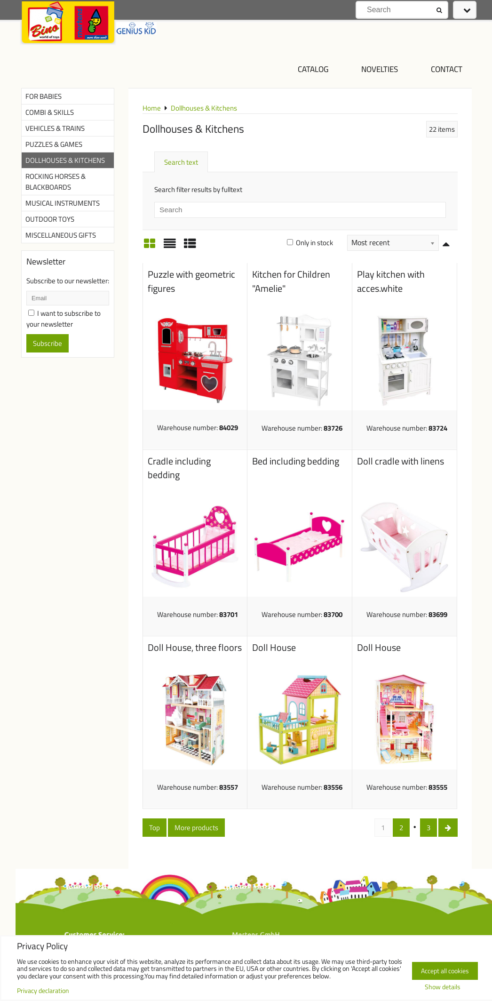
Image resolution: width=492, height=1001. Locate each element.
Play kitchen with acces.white (391, 281)
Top (154, 827)
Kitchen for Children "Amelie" (291, 281)
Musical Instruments (62, 203)
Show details (442, 987)
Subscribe (47, 343)
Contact (446, 69)
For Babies (43, 96)
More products (196, 827)
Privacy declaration (43, 990)
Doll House (274, 648)
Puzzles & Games (53, 144)
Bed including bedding (295, 461)
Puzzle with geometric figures (191, 281)
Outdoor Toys (49, 219)
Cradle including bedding (179, 468)
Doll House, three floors (195, 648)
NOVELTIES (379, 69)
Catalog (313, 69)
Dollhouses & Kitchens (65, 160)
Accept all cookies (445, 971)
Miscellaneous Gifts (60, 235)
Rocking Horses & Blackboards (55, 181)
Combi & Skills (49, 112)
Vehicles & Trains (55, 128)
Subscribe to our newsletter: (67, 280)
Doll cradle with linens (400, 461)
